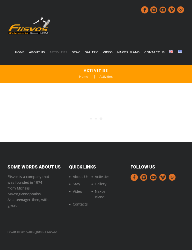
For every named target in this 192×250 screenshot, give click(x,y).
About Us (80, 176)
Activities (102, 176)
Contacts (80, 204)
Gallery (100, 183)
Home (83, 76)
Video (77, 191)
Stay (76, 183)
